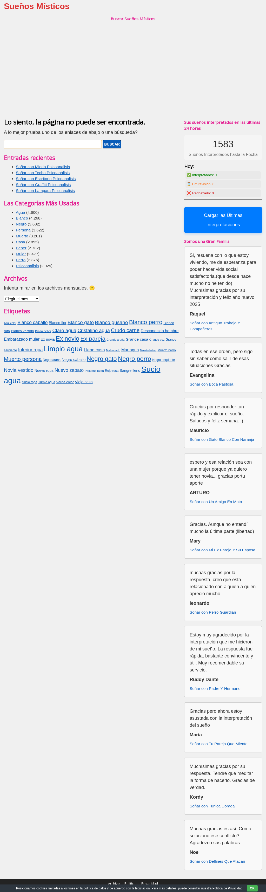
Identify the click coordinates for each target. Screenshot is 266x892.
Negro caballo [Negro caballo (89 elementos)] (73, 359)
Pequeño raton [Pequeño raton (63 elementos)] (94, 370)
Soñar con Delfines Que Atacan (217, 861)
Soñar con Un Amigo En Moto (216, 501)
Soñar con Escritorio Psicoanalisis (46, 178)
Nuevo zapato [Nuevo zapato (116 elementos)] (69, 370)
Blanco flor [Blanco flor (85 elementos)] (57, 323)
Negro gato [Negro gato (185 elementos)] (102, 358)
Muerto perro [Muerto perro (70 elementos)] (166, 350)
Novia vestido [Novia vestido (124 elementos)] (19, 370)
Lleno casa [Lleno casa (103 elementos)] (94, 349)
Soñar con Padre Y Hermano (215, 688)
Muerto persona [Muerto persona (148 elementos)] (23, 359)
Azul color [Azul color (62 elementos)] (10, 323)
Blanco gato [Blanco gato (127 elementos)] (81, 322)
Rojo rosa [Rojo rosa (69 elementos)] (111, 371)
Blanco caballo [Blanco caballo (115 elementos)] (32, 322)
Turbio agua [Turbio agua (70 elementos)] (46, 382)
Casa (20, 242)
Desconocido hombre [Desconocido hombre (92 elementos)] (159, 330)
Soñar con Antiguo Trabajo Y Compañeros (215, 326)
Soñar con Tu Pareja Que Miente (219, 744)
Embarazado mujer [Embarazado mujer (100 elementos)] (21, 339)
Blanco (22, 218)
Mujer (21, 254)
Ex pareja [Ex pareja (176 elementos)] (92, 338)
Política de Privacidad (141, 883)
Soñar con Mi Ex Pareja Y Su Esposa (222, 550)
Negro (21, 224)
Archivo (114, 883)
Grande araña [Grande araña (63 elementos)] (115, 339)
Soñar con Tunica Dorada (212, 806)
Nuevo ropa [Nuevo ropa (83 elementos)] (44, 370)
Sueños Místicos (37, 6)
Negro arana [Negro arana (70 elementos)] (52, 360)
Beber (21, 248)
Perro (20, 260)
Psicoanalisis (27, 266)
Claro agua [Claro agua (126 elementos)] (64, 330)
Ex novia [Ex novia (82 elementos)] (48, 339)
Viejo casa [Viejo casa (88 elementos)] (84, 382)
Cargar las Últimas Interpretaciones (223, 220)
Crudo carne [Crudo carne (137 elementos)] (125, 330)
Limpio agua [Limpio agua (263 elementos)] (63, 349)
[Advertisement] (133, 75)
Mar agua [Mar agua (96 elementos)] (130, 350)
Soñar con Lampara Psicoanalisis (45, 190)
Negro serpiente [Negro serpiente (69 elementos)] (163, 360)
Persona (23, 230)
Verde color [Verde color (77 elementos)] (65, 382)
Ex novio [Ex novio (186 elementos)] (67, 338)
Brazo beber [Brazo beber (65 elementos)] (43, 331)
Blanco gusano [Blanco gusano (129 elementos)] (111, 322)
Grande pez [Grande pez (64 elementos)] (156, 339)
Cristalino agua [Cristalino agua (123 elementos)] (93, 330)
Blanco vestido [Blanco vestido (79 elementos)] (22, 331)
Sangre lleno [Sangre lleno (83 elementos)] (130, 370)
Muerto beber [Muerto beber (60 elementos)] (148, 350)
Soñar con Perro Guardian (213, 612)
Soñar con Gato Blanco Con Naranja (222, 439)
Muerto (22, 236)
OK (252, 888)
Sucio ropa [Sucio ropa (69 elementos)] (29, 382)
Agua (20, 212)
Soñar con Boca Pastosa (211, 384)
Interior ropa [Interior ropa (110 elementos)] (30, 349)
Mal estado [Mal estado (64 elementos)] (113, 350)
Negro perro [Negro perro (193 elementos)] (134, 358)
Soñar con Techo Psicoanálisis (43, 172)
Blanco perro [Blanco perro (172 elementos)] (145, 322)
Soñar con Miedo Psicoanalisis (43, 166)
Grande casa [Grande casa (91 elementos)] (137, 339)
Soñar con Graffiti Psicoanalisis (43, 184)
